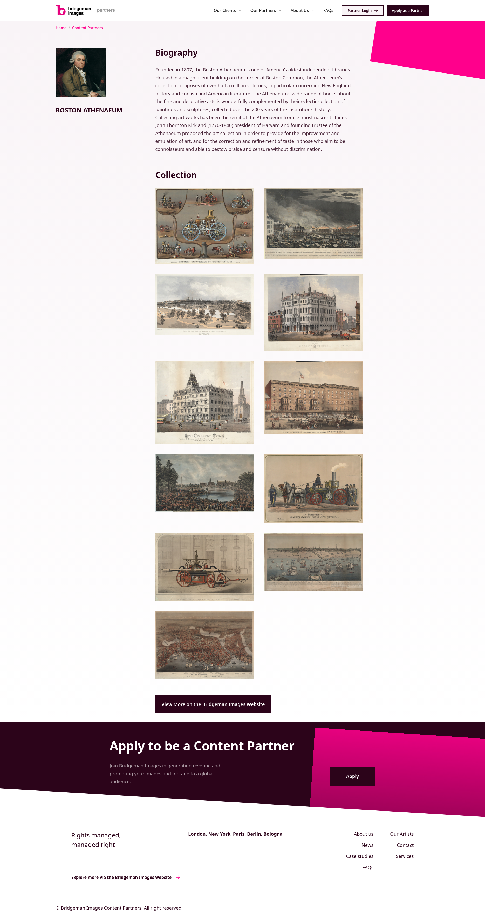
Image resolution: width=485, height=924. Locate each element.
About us (364, 834)
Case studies (360, 856)
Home (61, 27)
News (367, 845)
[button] (227, 10)
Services (405, 856)
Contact (405, 845)
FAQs (328, 10)
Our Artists (402, 834)
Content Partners (87, 27)
